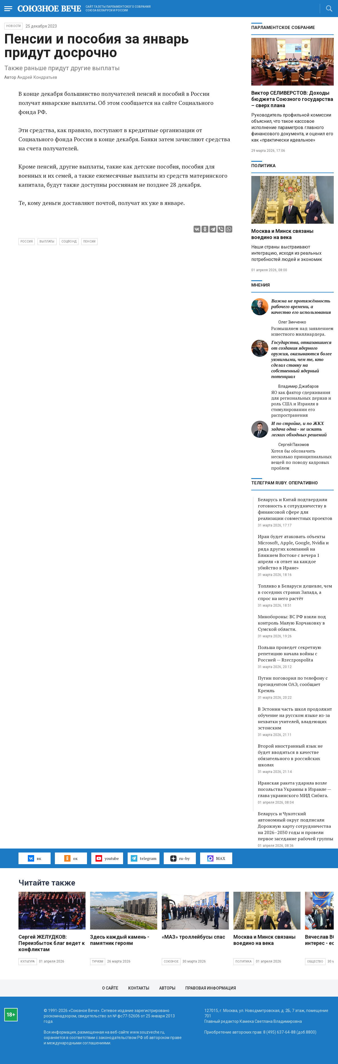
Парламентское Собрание (283, 27)
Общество (315, 961)
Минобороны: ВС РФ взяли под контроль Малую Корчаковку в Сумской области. (292, 622)
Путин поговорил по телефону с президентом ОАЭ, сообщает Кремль (293, 684)
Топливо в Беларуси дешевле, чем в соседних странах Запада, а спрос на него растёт (295, 592)
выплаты (47, 241)
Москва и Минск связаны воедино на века (282, 234)
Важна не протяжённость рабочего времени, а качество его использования (301, 306)
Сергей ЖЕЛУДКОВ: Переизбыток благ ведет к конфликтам (51, 943)
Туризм (97, 961)
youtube (107, 858)
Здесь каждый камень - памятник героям (119, 940)
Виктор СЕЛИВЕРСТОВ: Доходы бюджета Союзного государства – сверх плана (292, 99)
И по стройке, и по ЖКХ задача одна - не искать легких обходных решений (299, 429)
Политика (263, 165)
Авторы (167, 988)
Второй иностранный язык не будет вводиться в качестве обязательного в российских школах (290, 755)
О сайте (110, 988)
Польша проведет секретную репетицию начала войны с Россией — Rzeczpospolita (289, 653)
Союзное (171, 961)
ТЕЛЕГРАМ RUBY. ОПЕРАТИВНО (284, 483)
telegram (143, 858)
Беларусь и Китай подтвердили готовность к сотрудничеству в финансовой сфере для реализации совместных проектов (295, 508)
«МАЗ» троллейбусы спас (193, 937)
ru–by (180, 858)
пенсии (89, 241)
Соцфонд (68, 241)
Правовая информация (210, 988)
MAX (216, 858)
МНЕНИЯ (260, 285)
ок (71, 858)
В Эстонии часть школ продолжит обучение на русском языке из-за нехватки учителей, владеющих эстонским (295, 718)
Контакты (138, 988)
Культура (27, 961)
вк (34, 858)
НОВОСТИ (13, 26)
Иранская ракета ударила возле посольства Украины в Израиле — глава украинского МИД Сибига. (294, 789)
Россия (26, 241)
